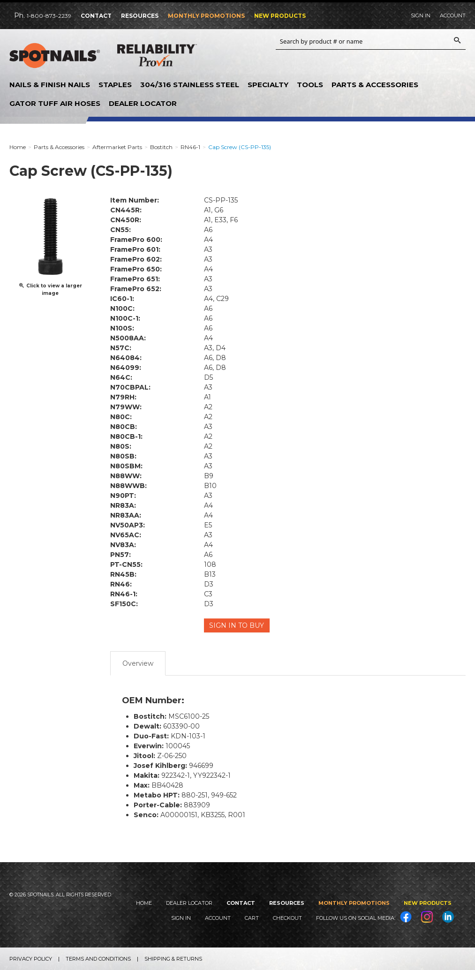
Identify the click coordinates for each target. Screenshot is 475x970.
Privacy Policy (30, 958)
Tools (310, 84)
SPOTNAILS (56, 56)
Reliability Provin (157, 57)
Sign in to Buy (237, 625)
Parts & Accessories (375, 84)
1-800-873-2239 (49, 15)
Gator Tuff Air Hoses (54, 103)
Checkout (287, 918)
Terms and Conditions (98, 958)
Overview (137, 663)
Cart (252, 918)
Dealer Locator (143, 103)
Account (453, 15)
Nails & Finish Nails (49, 84)
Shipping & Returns (173, 958)
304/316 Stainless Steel (189, 84)
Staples (115, 84)
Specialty (268, 84)
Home (144, 903)
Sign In (420, 15)
